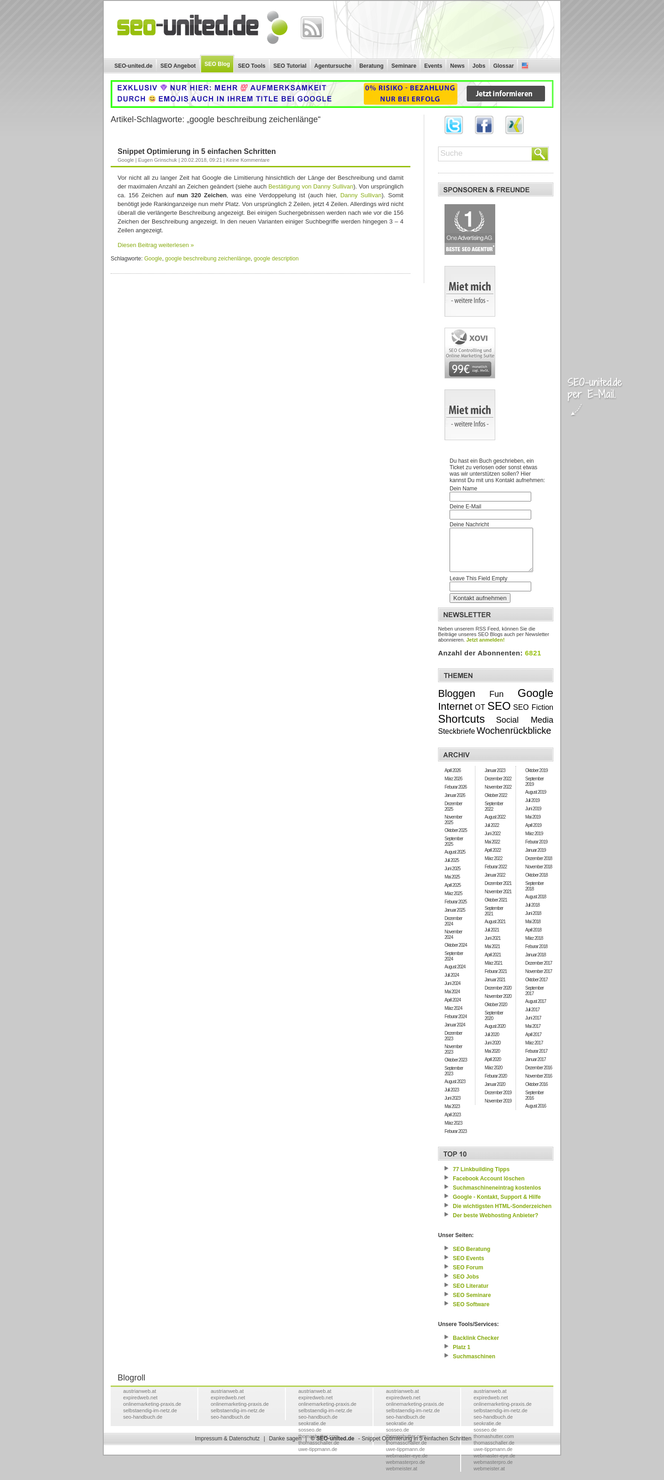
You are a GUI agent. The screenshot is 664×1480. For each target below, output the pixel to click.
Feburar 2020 (496, 1084)
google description (276, 258)
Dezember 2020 (498, 996)
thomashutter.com (494, 1444)
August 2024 (455, 975)
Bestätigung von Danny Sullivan (310, 186)
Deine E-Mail (465, 506)
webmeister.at (401, 1477)
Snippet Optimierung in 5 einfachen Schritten (197, 151)
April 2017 (533, 1042)
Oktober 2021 (496, 908)
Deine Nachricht (469, 524)
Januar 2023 (495, 778)
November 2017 (538, 979)
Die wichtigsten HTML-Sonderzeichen (502, 1214)
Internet (455, 714)
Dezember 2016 (538, 1076)
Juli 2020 (492, 1042)
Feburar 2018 (536, 954)
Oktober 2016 (536, 1092)
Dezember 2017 (538, 971)
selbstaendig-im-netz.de (150, 1418)
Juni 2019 (533, 817)
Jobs (479, 66)
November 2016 (538, 1084)
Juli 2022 (492, 833)
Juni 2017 (533, 1026)
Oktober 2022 (496, 803)
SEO (499, 714)
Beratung (371, 66)
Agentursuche (333, 66)
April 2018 (533, 938)
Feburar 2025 (456, 910)
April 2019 (533, 833)
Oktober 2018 (536, 883)
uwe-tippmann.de (317, 1457)
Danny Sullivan (361, 195)
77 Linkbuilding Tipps (481, 1177)
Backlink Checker (476, 1346)
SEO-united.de (133, 66)
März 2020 (493, 1076)
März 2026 (453, 787)
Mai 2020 (492, 1059)
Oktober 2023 (456, 1068)
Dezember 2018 (538, 866)
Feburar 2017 (536, 1059)
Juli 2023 (452, 1098)
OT (480, 715)
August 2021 (495, 929)
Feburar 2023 (456, 1139)
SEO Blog (217, 64)
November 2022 (498, 795)
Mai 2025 (452, 885)
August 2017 (535, 1009)
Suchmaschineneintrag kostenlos (497, 1196)
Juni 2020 (492, 1051)
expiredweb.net (140, 1406)
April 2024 (453, 1008)
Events (433, 66)
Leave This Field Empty (478, 587)
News (457, 66)
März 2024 (453, 1016)
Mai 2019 (532, 825)
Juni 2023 (452, 1106)
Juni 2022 (492, 841)
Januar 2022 (495, 883)
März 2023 (453, 1131)
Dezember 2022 (498, 787)
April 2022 (493, 858)
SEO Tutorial (290, 66)
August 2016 (535, 1114)
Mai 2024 (452, 999)
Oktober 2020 (496, 1012)
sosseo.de (309, 1438)
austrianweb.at (139, 1399)
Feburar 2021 (496, 979)
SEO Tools (252, 66)
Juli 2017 (532, 1017)
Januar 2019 (535, 858)
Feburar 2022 (496, 875)
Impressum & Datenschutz (227, 1447)
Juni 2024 (452, 991)
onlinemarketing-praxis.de (152, 1412)
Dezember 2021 (498, 891)
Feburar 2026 (456, 795)
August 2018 (535, 905)
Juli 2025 (452, 868)
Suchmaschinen (474, 1365)
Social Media (524, 728)
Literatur (470, 1294)
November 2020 (498, 1004)
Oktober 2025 (456, 838)
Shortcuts (461, 727)
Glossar (503, 66)
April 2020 (493, 1067)
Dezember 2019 (498, 1100)
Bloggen (456, 702)
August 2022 (495, 825)
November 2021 (498, 899)
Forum (468, 1276)
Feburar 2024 (456, 1024)
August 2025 (455, 860)
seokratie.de (312, 1431)
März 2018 (534, 946)
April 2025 (453, 893)
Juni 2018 (533, 921)
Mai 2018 (532, 929)
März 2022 (493, 866)
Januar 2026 (455, 803)
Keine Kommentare (247, 160)
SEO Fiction (533, 715)
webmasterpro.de (405, 1470)
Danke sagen (285, 1447)
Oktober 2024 (456, 953)
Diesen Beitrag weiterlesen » (156, 245)
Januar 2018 (535, 963)
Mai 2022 (492, 850)
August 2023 (455, 1089)
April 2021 (493, 963)
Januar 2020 (495, 1092)
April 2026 (453, 778)
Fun (496, 702)
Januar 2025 (455, 918)
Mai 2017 (532, 1034)
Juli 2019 (532, 808)
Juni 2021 (492, 946)
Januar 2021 (495, 988)
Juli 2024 (452, 983)
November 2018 (538, 875)
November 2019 (498, 1109)
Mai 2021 (492, 954)
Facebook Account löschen (489, 1187)
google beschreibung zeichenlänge (207, 258)
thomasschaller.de (318, 1451)
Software (471, 1312)
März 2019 (534, 841)
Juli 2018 (532, 913)
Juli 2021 (492, 938)
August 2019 (535, 800)
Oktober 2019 (536, 778)
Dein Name (463, 488)
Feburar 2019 (536, 850)
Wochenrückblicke (513, 739)
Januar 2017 (535, 1067)
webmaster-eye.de (407, 1464)
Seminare (403, 66)
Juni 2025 (452, 876)
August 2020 (495, 1034)
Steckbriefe (456, 739)
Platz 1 (461, 1355)
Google (126, 160)
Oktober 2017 (536, 988)
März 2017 (534, 1051)
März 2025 (453, 901)
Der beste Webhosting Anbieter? (495, 1224)
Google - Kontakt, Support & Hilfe (497, 1205)
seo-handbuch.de (142, 1425)
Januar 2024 (455, 1033)
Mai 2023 (452, 1114)
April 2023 (453, 1123)
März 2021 (493, 971)
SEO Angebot (178, 66)
